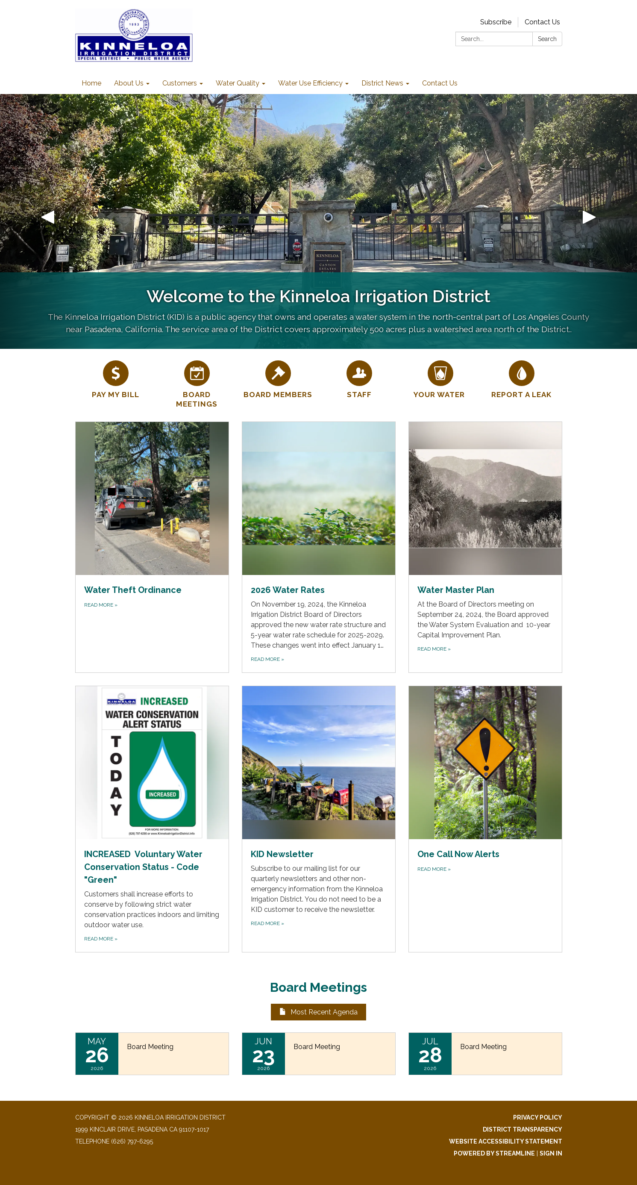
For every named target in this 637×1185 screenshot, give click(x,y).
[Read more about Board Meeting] (152, 1053)
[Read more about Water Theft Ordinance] (152, 547)
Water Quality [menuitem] (237, 83)
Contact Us (542, 22)
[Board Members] (278, 378)
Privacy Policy (537, 1117)
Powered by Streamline (494, 1153)
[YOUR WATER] (440, 378)
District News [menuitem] (382, 83)
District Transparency (522, 1129)
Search (547, 38)
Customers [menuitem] (179, 83)
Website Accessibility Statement (505, 1141)
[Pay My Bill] (115, 378)
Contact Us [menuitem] (440, 83)
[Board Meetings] (196, 383)
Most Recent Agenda (318, 1012)
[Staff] (359, 378)
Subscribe (495, 22)
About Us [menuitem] (129, 83)
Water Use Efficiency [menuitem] (310, 83)
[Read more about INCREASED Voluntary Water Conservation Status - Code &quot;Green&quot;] (152, 819)
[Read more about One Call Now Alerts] (485, 819)
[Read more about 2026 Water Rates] (319, 547)
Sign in (551, 1153)
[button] (48, 221)
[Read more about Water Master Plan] (485, 547)
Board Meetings (318, 987)
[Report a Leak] (521, 378)
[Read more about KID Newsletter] (319, 819)
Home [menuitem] (91, 83)
